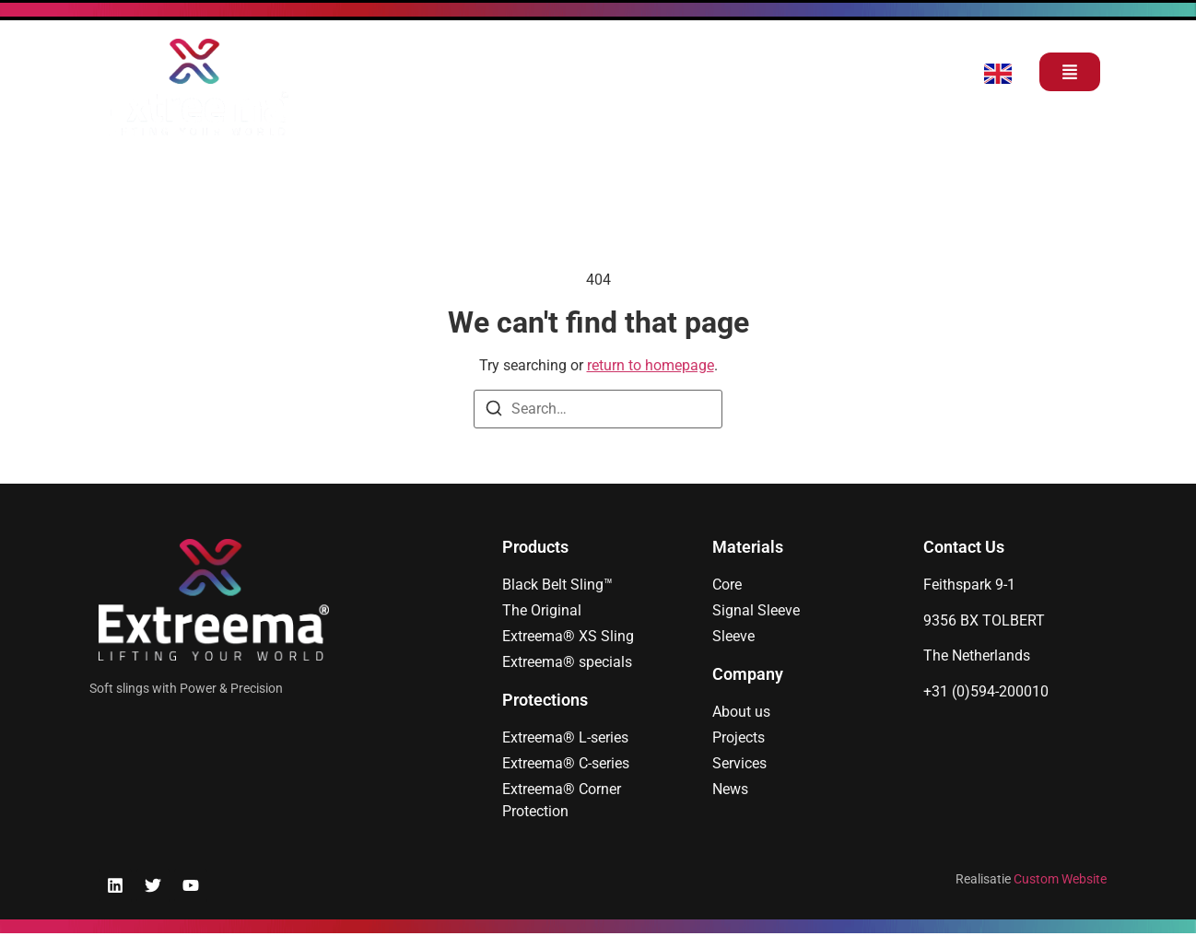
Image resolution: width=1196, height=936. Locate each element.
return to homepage (650, 365)
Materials (747, 546)
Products (535, 546)
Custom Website (1060, 879)
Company (747, 674)
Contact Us (963, 546)
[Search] (494, 411)
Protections (545, 699)
